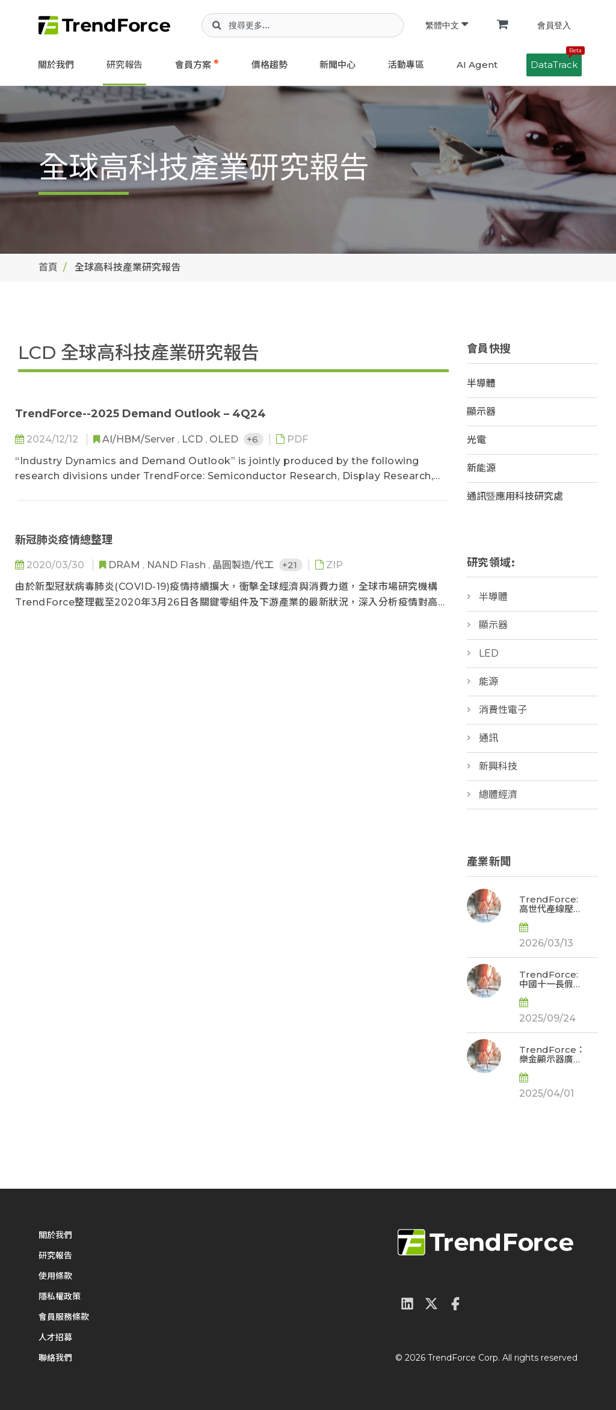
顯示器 (481, 411)
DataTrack (556, 62)
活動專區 (406, 64)
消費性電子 (503, 710)
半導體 (481, 383)
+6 (253, 439)
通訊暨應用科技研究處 (515, 496)
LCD (193, 439)
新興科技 (498, 766)
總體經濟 (498, 794)
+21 (291, 565)
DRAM (125, 565)
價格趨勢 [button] (269, 64)
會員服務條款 (63, 1316)
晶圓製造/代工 (244, 565)
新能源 (481, 468)
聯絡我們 (55, 1357)
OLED (225, 439)
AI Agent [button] (477, 64)
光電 (476, 440)
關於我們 (56, 64)
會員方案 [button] (193, 64)
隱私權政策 (59, 1296)
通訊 (488, 738)
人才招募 (55, 1337)
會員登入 (554, 25)
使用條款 (55, 1276)
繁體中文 (446, 25)
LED (489, 653)
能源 (488, 681)
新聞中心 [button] (337, 64)
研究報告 (124, 64)
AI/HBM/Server (139, 439)
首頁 (48, 267)
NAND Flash (177, 565)
